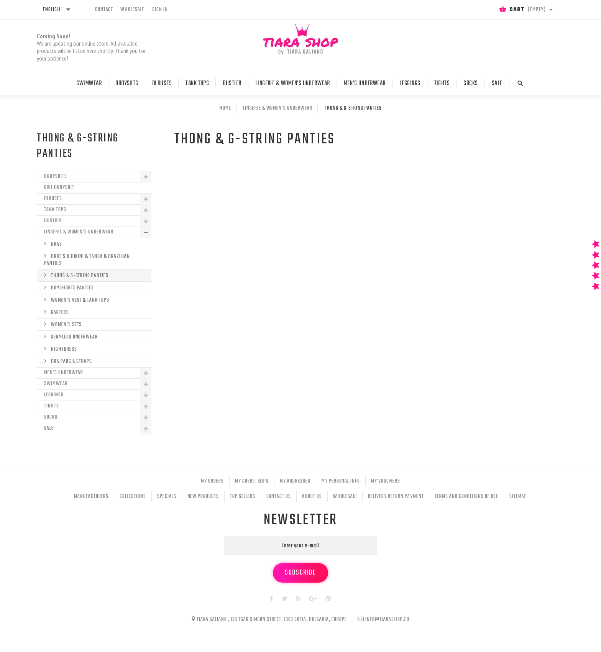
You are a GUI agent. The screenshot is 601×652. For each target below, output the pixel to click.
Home (225, 108)
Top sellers (242, 496)
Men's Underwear (365, 83)
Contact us (278, 496)
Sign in (160, 9)
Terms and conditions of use (466, 496)
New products (203, 496)
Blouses (162, 83)
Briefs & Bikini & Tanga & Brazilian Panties (87, 260)
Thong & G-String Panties (79, 275)
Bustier (232, 83)
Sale (497, 83)
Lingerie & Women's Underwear (292, 83)
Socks (470, 83)
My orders (212, 481)
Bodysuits (55, 176)
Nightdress (63, 349)
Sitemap (518, 496)
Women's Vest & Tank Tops (79, 300)
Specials (166, 496)
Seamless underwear (74, 337)
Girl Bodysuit (59, 187)
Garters (59, 312)
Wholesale (345, 496)
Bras (56, 244)
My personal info (341, 481)
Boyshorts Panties (72, 288)
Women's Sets (66, 324)
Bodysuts (126, 83)
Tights (442, 83)
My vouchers (385, 481)
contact (104, 9)
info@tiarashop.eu (387, 619)
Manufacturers (91, 496)
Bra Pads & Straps (71, 361)
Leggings (409, 83)
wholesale (132, 9)
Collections (133, 496)
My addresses (295, 481)
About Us (312, 496)
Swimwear (89, 83)
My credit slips (252, 481)
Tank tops (197, 83)
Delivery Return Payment (396, 496)
